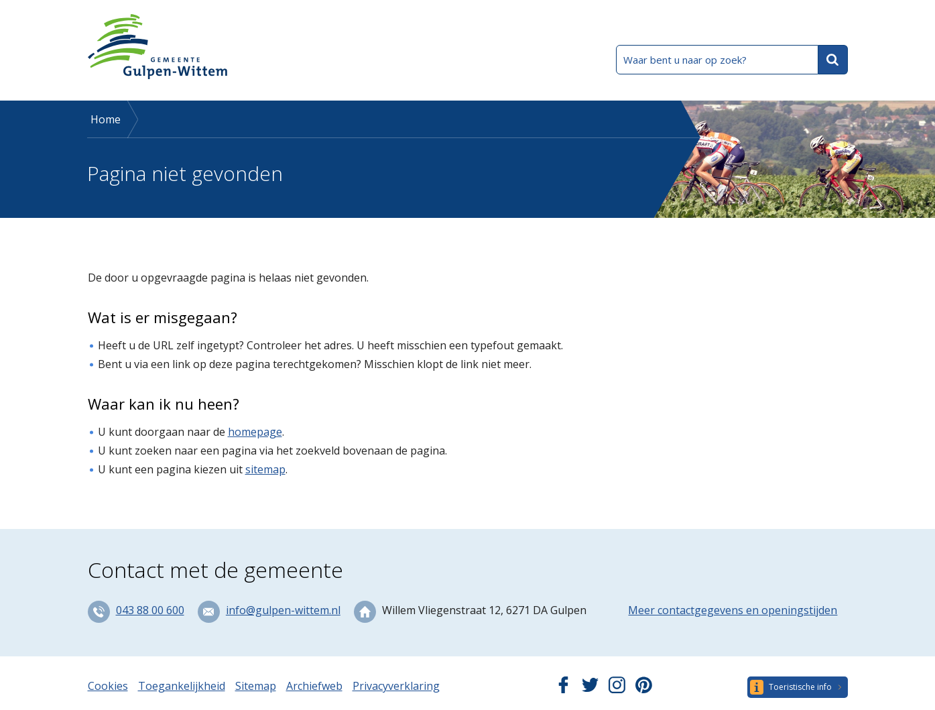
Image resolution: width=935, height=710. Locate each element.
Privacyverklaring (396, 685)
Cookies (108, 685)
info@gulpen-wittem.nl (283, 610)
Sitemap (255, 685)
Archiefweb (314, 685)
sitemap (265, 469)
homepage (255, 431)
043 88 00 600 (150, 610)
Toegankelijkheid (181, 685)
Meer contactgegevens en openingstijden (732, 610)
